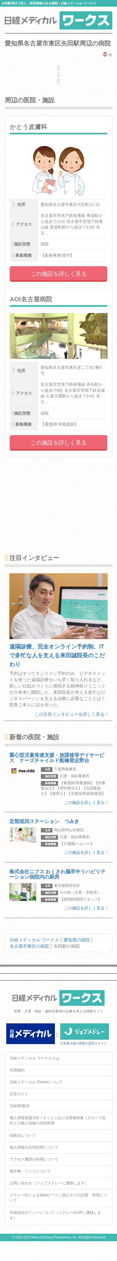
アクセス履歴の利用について (34, 1159)
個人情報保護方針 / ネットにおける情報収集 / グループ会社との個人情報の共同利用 (58, 1120)
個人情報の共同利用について (34, 1147)
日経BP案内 (20, 1106)
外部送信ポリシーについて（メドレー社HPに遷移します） (55, 1215)
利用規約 (17, 1070)
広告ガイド (19, 1094)
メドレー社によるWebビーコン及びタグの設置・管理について (58, 1198)
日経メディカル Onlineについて (36, 1082)
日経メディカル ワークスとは (34, 1058)
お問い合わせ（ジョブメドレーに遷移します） (49, 1183)
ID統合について (23, 1135)
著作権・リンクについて (30, 1171)
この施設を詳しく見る (59, 274)
